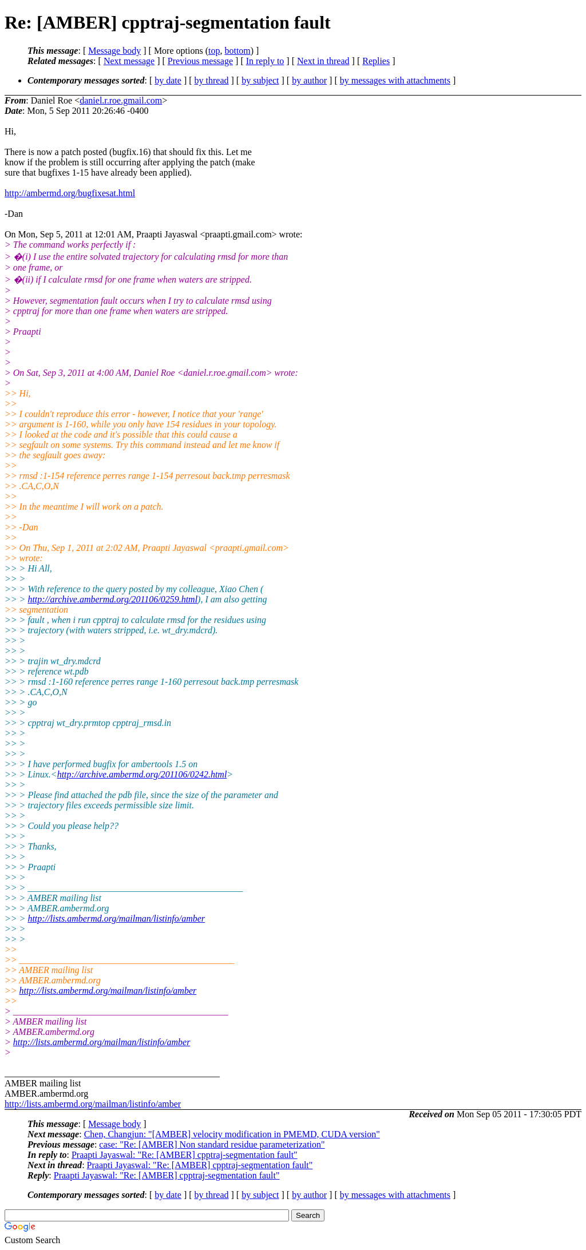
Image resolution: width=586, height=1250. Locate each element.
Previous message (200, 61)
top (214, 50)
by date (168, 80)
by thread (212, 80)
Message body (114, 50)
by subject (260, 80)
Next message (129, 61)
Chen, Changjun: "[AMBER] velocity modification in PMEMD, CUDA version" (232, 1134)
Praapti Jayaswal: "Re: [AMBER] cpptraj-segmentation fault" (185, 1155)
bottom (237, 50)
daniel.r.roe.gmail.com (121, 100)
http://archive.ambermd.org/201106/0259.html (112, 599)
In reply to (265, 61)
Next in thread (323, 61)
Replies (376, 61)
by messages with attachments (395, 80)
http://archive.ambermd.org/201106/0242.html (142, 774)
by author (309, 80)
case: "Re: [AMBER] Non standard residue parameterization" (211, 1144)
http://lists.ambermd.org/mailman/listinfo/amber (116, 918)
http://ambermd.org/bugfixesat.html (70, 193)
